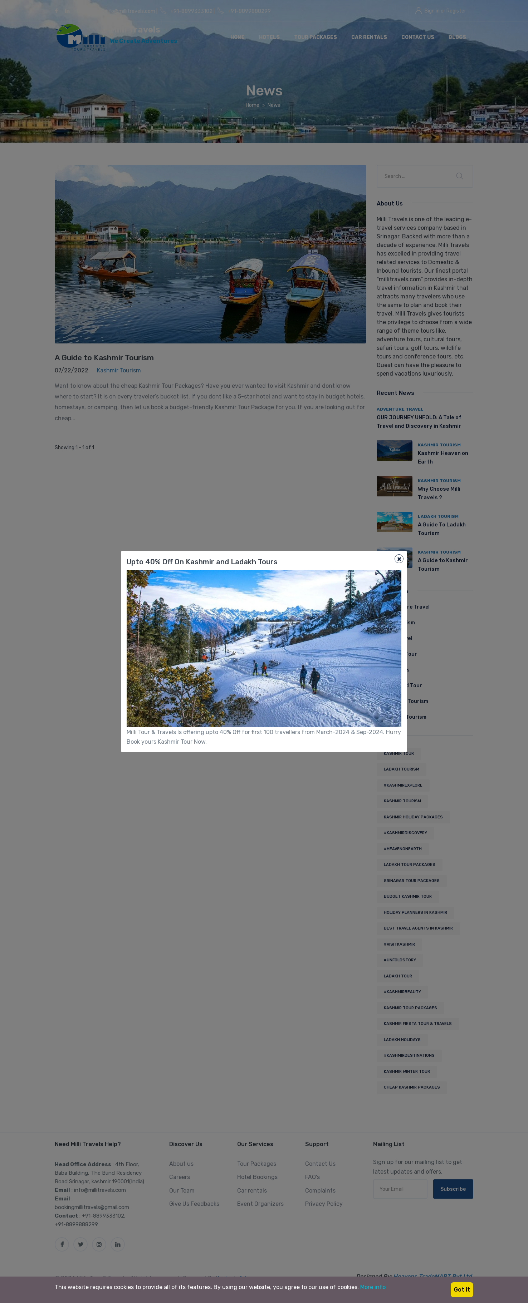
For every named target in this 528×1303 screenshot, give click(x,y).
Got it (462, 1289)
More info (373, 1287)
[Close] (399, 558)
